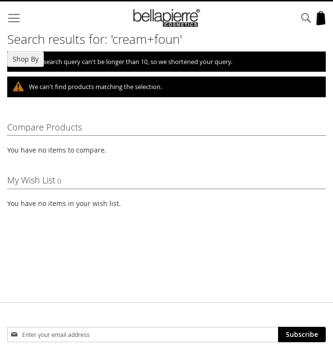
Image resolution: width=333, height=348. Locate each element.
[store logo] (166, 18)
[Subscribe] (302, 334)
